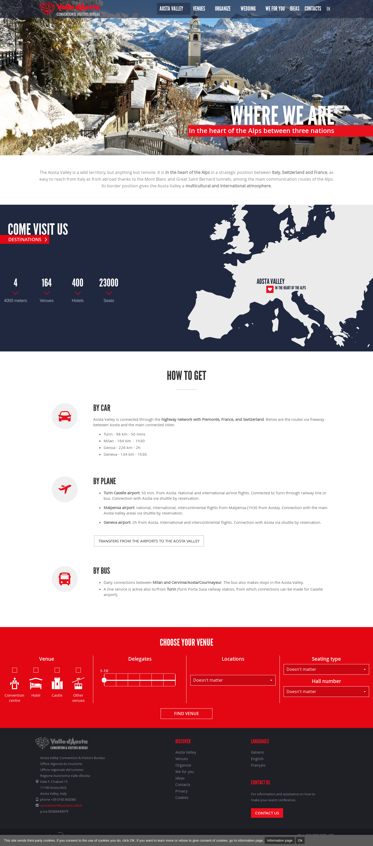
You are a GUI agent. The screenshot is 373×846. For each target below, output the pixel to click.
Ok (300, 840)
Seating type (326, 659)
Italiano (257, 752)
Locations (233, 659)
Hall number (326, 681)
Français (258, 765)
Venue (46, 659)
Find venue (186, 713)
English (257, 758)
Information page (279, 840)
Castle (57, 682)
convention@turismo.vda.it (61, 805)
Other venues (78, 685)
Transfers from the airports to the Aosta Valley (148, 540)
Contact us (267, 813)
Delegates (140, 659)
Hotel (35, 682)
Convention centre (14, 685)
